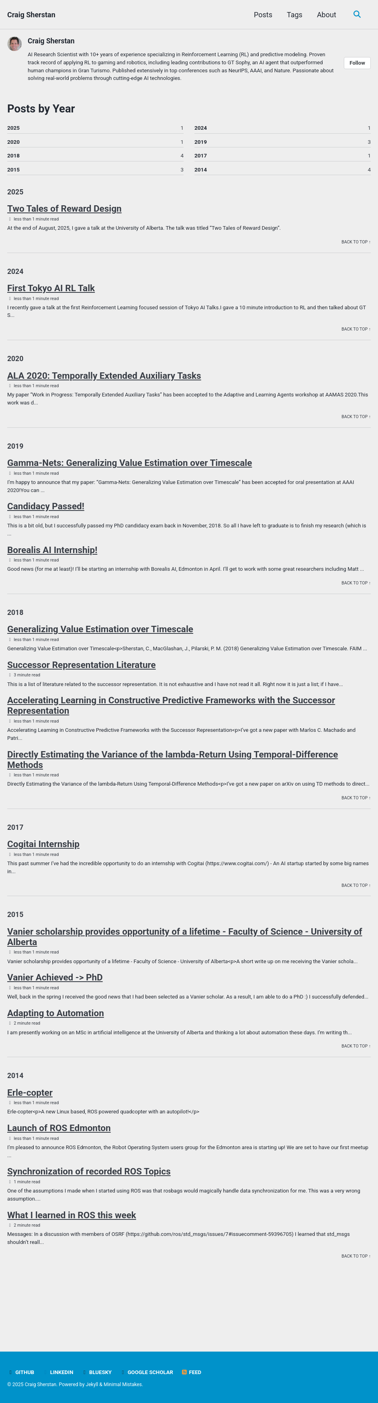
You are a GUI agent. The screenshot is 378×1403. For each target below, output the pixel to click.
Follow (357, 63)
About (325, 14)
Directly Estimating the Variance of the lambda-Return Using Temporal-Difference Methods (172, 785)
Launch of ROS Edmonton (59, 1175)
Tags (294, 14)
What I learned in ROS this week (71, 1263)
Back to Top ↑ (356, 244)
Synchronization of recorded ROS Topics (89, 1219)
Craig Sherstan (31, 14)
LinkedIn (58, 1372)
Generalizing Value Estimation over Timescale (100, 645)
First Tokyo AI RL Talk (51, 291)
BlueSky (98, 1372)
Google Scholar (148, 1372)
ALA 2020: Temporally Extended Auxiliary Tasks (104, 380)
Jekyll (93, 1385)
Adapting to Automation (55, 1058)
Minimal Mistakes (124, 1385)
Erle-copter (30, 1138)
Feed (194, 1372)
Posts (262, 14)
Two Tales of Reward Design (64, 211)
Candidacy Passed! (45, 512)
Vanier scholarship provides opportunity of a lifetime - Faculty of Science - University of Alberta (184, 973)
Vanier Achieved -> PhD (55, 1014)
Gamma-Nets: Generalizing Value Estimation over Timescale (129, 469)
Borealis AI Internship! (52, 556)
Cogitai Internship (43, 879)
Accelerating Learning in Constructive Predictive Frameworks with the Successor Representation (171, 730)
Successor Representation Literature (81, 689)
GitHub (21, 1372)
